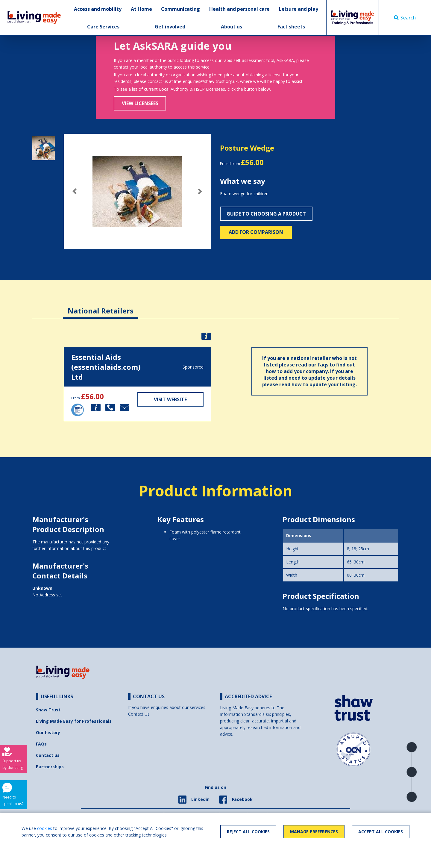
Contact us (48, 755)
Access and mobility (98, 9)
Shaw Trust (48, 710)
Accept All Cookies (380, 831)
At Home (141, 9)
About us (231, 26)
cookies (44, 828)
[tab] (100, 306)
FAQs (41, 744)
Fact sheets (291, 26)
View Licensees (140, 103)
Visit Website (170, 399)
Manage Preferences (314, 831)
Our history (48, 732)
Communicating (180, 9)
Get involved (170, 26)
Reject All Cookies (248, 831)
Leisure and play (298, 9)
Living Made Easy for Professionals (74, 721)
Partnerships (50, 766)
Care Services (103, 26)
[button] (75, 191)
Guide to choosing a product (266, 213)
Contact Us (139, 714)
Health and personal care (239, 9)
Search (405, 17)
